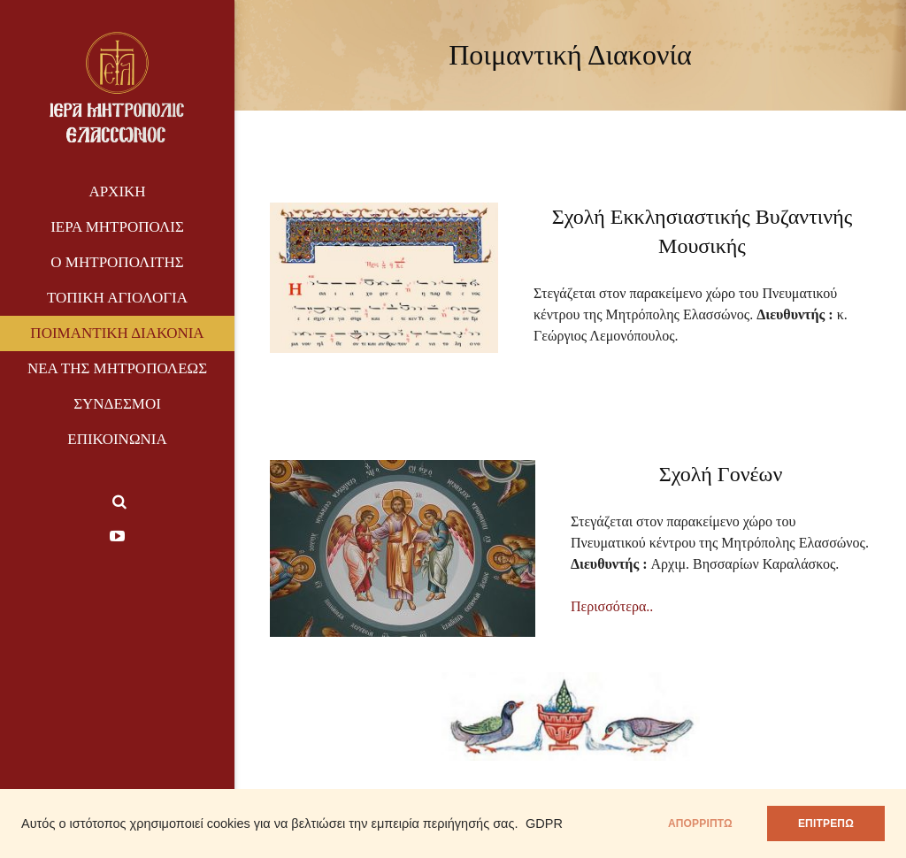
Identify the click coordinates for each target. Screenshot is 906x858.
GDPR (544, 823)
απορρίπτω (700, 823)
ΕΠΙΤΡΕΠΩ (826, 823)
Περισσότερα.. (612, 606)
